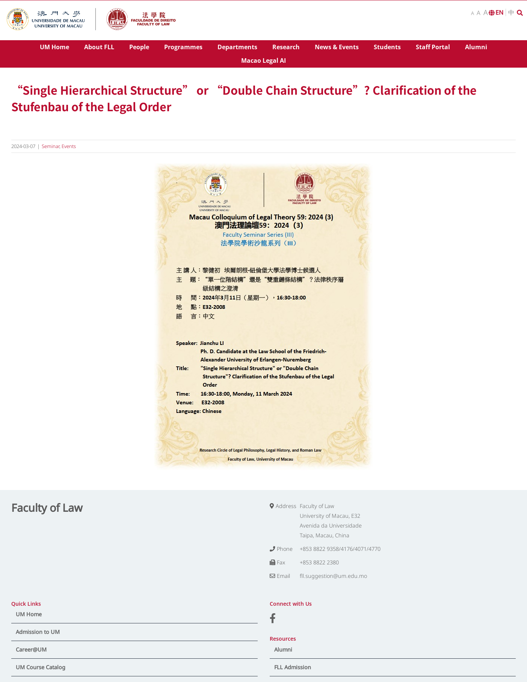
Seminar (50, 146)
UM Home (29, 614)
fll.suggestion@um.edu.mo (333, 575)
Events (69, 146)
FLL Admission (292, 667)
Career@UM (31, 649)
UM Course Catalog (40, 667)
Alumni (283, 649)
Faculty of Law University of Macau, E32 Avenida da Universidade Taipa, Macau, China (331, 520)
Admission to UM (38, 631)
